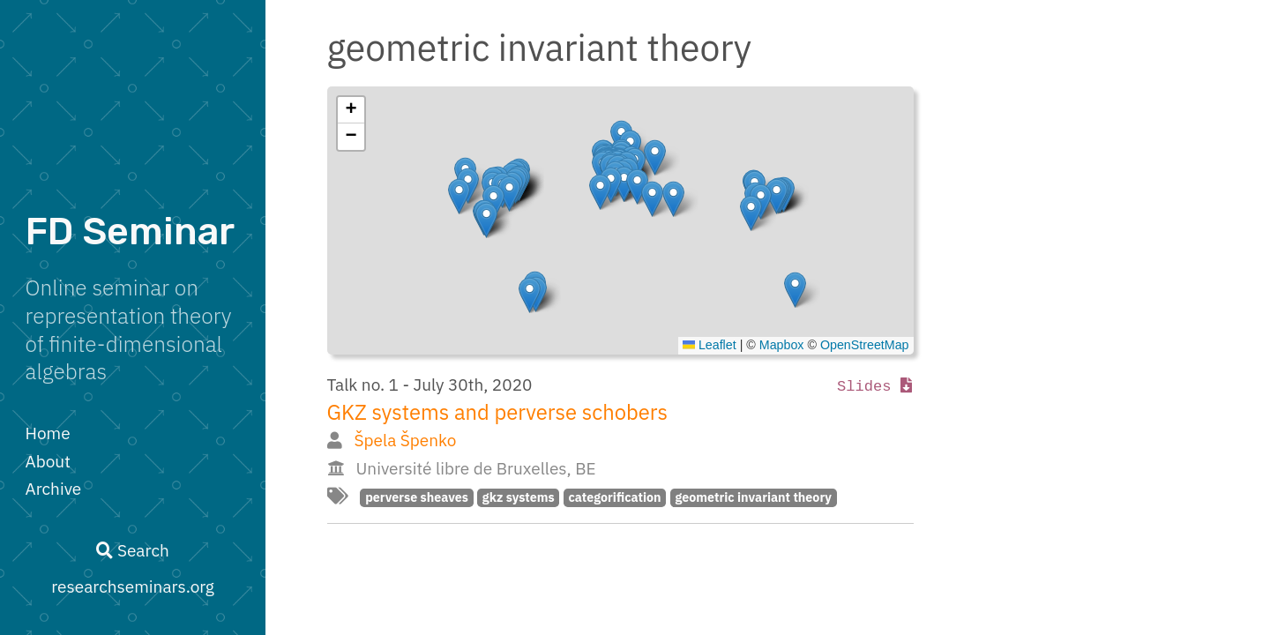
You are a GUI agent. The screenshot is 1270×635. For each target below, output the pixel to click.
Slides (874, 386)
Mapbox (781, 345)
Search (132, 550)
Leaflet (709, 345)
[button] (795, 290)
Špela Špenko (405, 440)
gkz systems (518, 497)
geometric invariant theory (753, 497)
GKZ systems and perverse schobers (498, 412)
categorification (614, 497)
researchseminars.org (132, 586)
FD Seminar (130, 231)
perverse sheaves (416, 497)
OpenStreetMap (864, 345)
